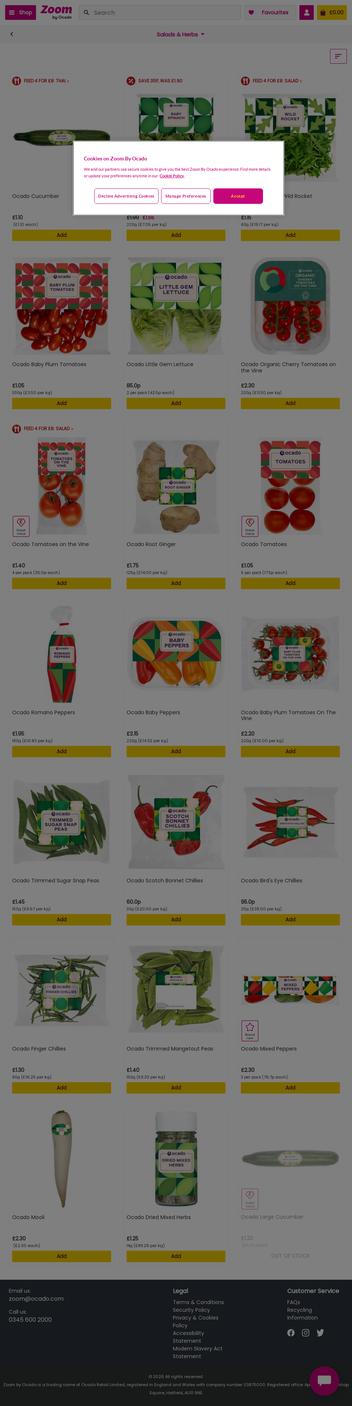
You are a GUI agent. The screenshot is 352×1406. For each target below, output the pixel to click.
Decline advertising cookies (126, 196)
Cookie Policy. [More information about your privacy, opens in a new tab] (172, 175)
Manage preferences (186, 196)
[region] (178, 178)
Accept (238, 196)
